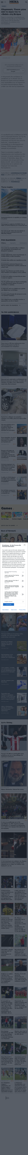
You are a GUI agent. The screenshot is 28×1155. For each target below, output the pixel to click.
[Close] (25, 545)
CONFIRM (8, 604)
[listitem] (14, 572)
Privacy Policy (22, 609)
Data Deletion (5, 609)
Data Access (14, 609)
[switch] (22, 575)
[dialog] (14, 577)
